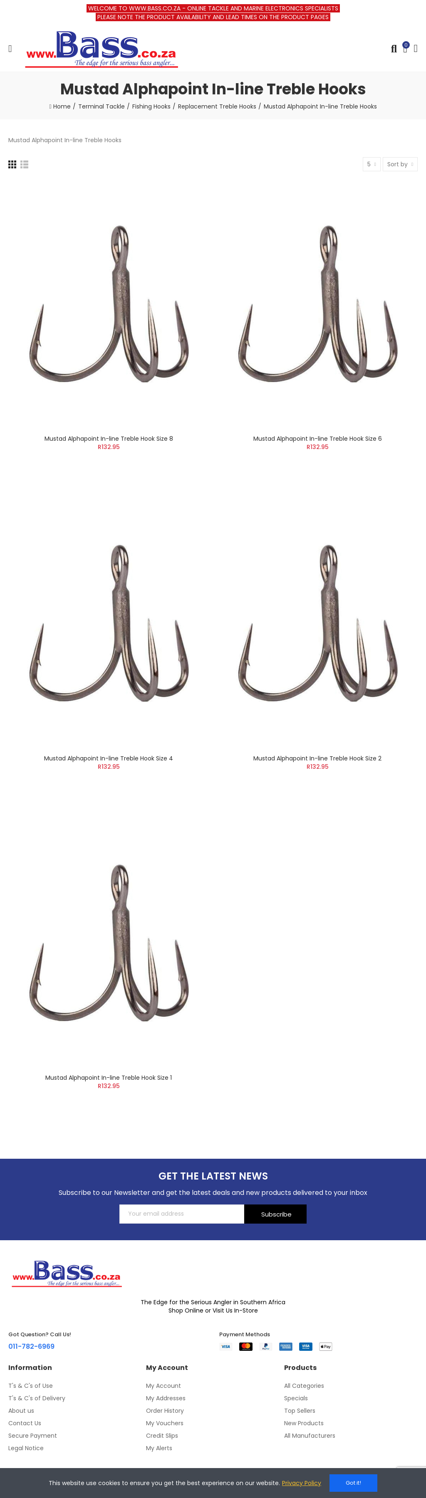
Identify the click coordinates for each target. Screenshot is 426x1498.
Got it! (353, 1483)
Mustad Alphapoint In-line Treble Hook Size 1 (108, 1078)
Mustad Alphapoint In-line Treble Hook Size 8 (109, 438)
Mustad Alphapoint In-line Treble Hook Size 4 (108, 758)
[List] (24, 164)
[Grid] (12, 164)
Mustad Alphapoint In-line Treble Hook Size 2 (317, 758)
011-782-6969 (31, 1346)
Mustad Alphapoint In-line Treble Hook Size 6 (317, 438)
